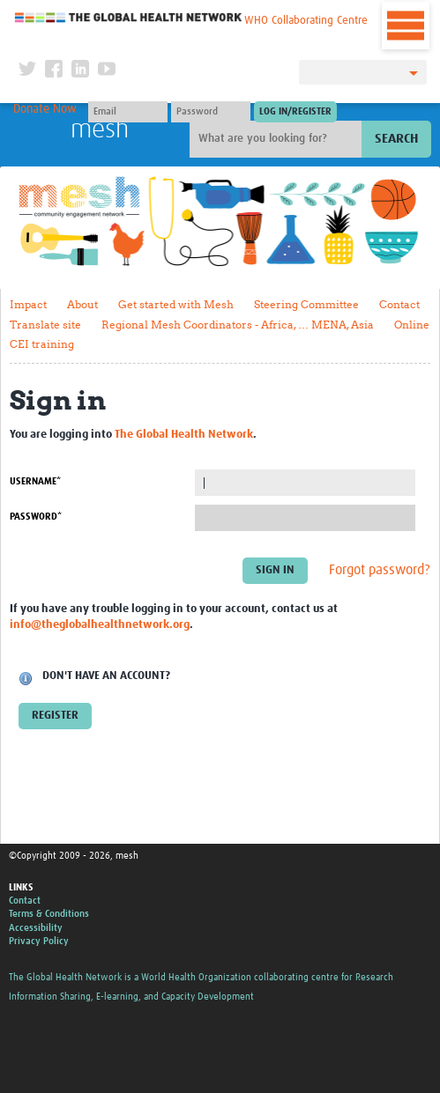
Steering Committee (306, 304)
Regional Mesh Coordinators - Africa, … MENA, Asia (237, 324)
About (82, 304)
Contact (399, 304)
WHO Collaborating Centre (306, 20)
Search (396, 138)
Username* (35, 481)
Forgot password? (379, 570)
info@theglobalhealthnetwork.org (100, 625)
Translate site (45, 324)
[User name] (128, 111)
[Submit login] (295, 111)
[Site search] (278, 139)
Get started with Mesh (176, 304)
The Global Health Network (128, 17)
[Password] (210, 111)
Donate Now (45, 109)
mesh (100, 129)
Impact (28, 304)
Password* (36, 516)
